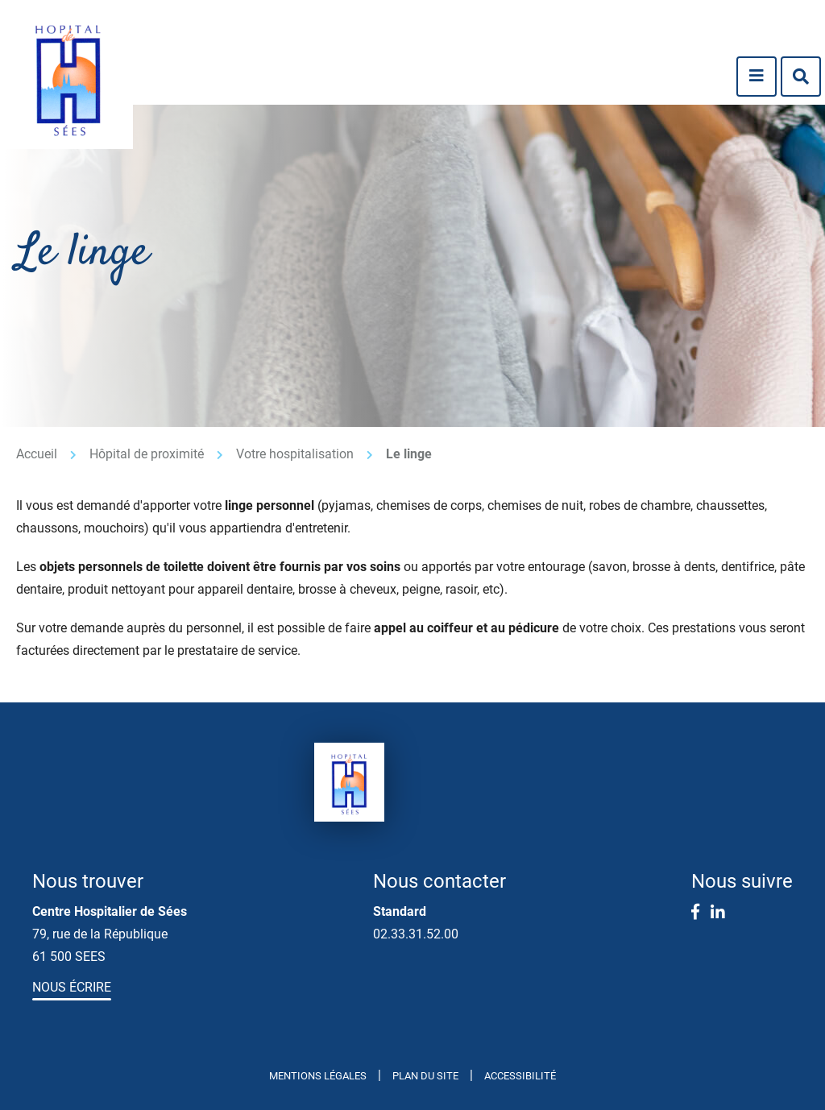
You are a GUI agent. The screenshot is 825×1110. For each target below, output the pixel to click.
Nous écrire (71, 987)
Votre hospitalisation (295, 454)
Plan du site (425, 1076)
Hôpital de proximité (146, 454)
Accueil (36, 454)
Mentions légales (318, 1076)
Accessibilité (520, 1076)
